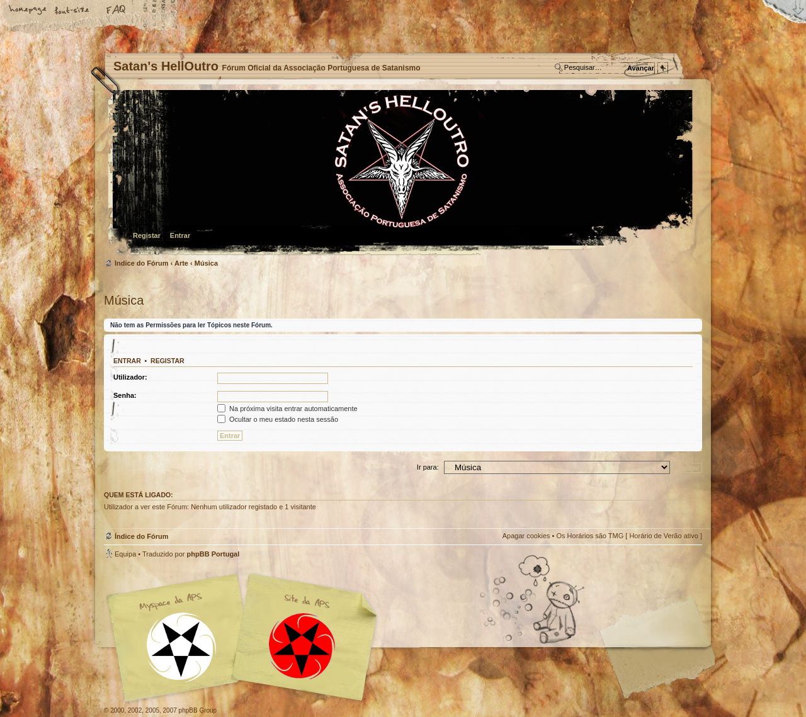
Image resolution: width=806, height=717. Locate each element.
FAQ (116, 10)
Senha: (125, 395)
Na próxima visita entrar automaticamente (287, 408)
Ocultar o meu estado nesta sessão (277, 419)
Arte (181, 263)
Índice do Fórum (401, 173)
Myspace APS (245, 637)
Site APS (302, 646)
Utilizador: (130, 377)
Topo (686, 569)
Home (28, 10)
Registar (147, 235)
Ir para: (428, 467)
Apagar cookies (526, 535)
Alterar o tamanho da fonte (72, 10)
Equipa (125, 554)
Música (206, 263)
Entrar (180, 235)
